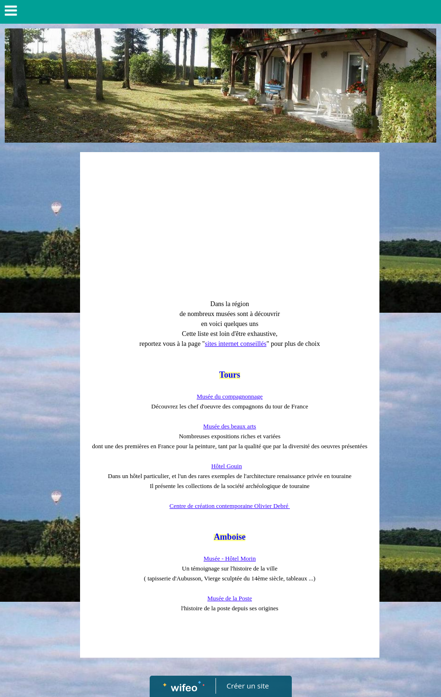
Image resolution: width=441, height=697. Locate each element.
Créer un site (247, 685)
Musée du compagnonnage (229, 396)
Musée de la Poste (229, 598)
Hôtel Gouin (226, 466)
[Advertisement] (229, 228)
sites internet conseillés (236, 343)
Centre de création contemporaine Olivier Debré (230, 505)
